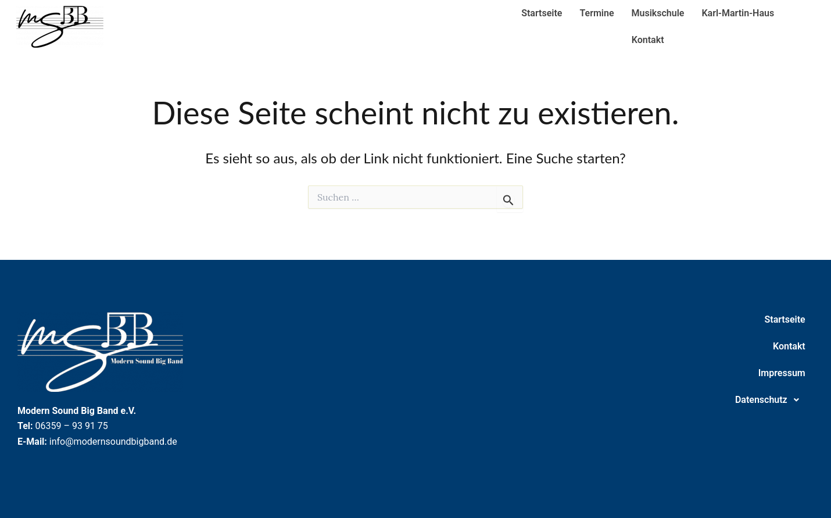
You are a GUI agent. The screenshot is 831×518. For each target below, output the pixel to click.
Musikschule (658, 13)
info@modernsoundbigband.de (113, 441)
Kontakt (648, 39)
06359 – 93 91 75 (71, 425)
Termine (596, 13)
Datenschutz (770, 400)
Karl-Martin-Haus (737, 13)
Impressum (781, 372)
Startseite (541, 13)
